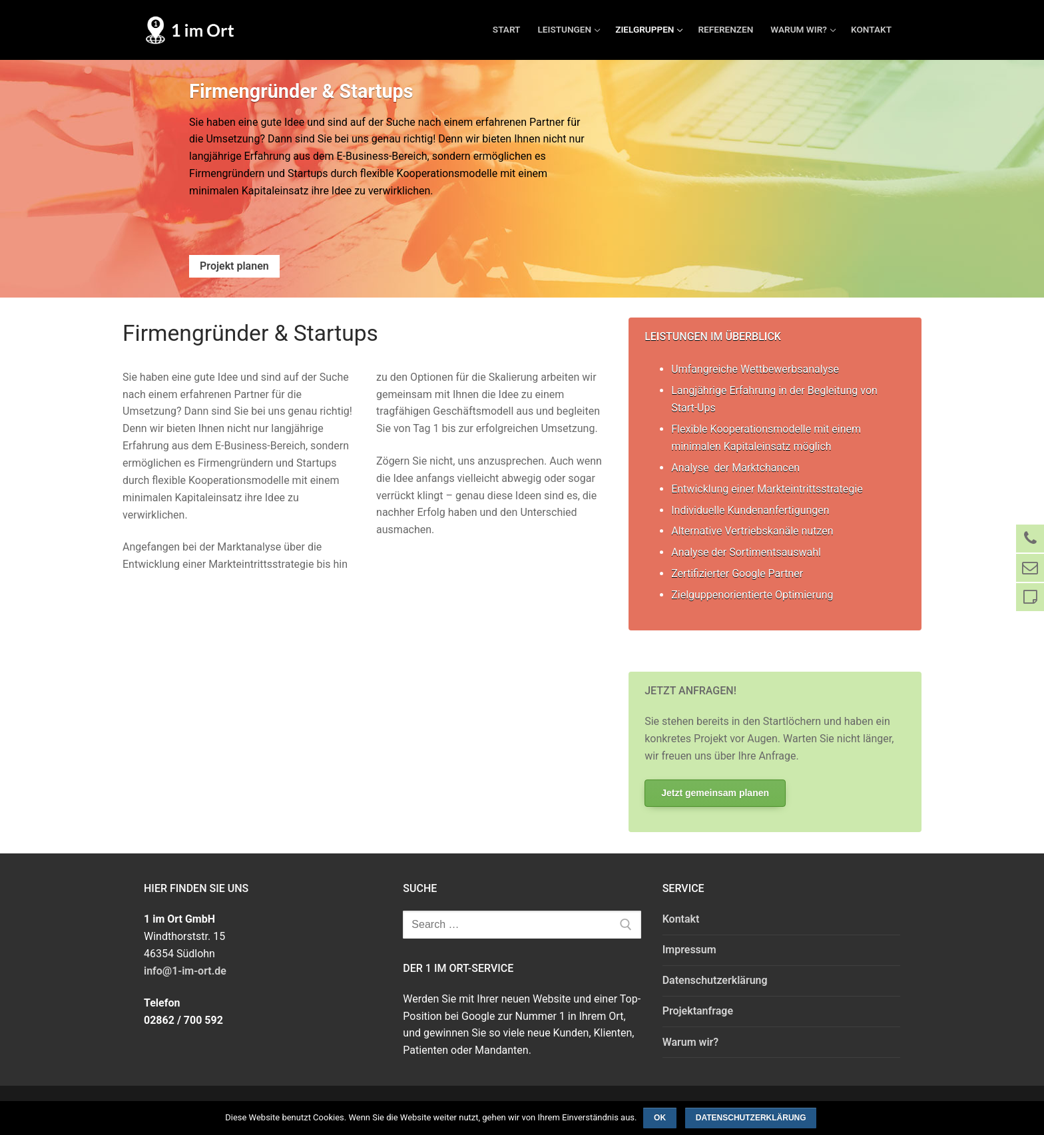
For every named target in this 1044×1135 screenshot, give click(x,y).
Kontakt (681, 919)
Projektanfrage (697, 1011)
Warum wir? (690, 1042)
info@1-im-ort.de (185, 971)
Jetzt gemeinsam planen (715, 793)
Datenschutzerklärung (715, 980)
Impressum (689, 949)
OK (660, 1117)
